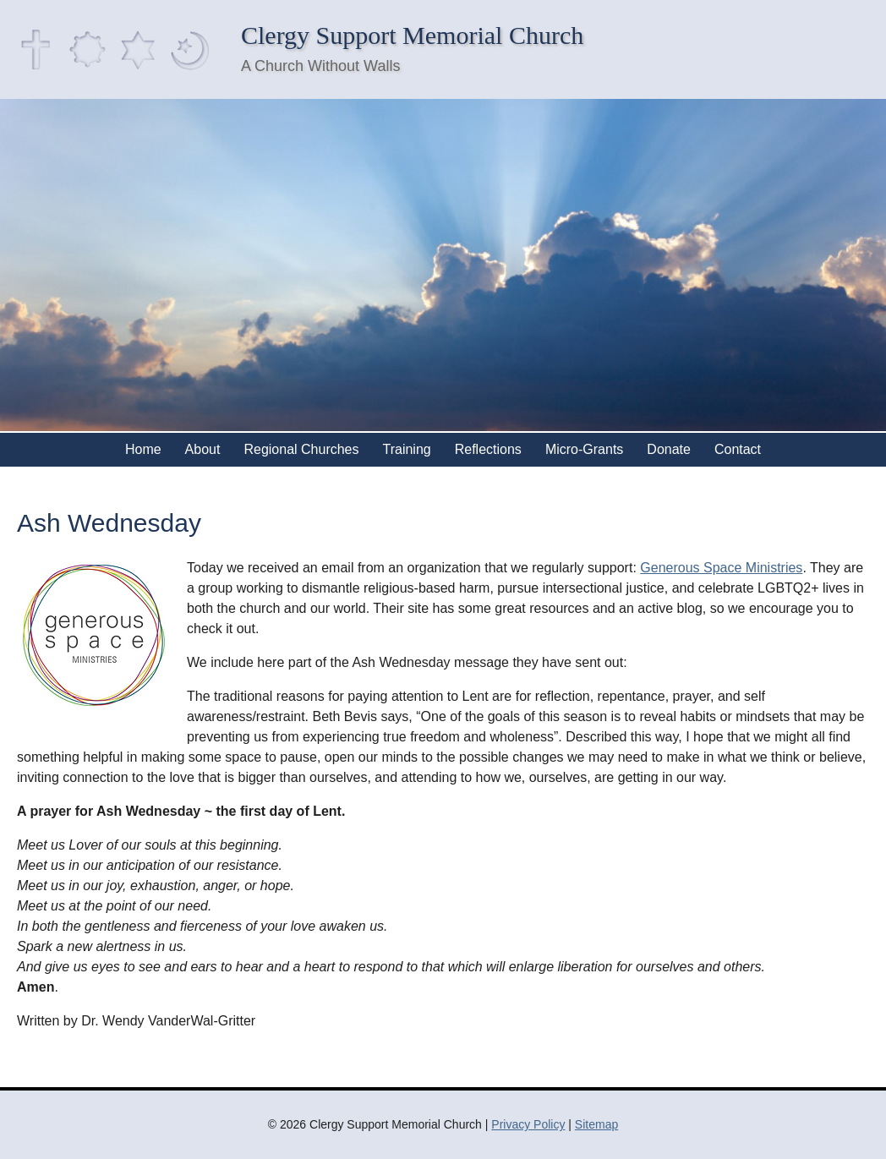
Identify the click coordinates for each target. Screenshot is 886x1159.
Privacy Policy (528, 1124)
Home (143, 449)
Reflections (488, 449)
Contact (737, 449)
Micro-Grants (584, 449)
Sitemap (596, 1124)
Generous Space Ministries (721, 567)
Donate (669, 449)
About (203, 449)
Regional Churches (300, 449)
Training (407, 449)
